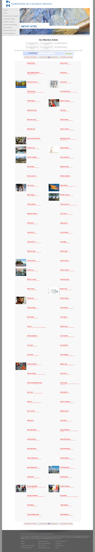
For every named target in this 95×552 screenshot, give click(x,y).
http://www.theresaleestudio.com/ (34, 242)
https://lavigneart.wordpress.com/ (34, 205)
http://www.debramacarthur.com (33, 430)
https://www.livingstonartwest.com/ (67, 336)
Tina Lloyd (30, 345)
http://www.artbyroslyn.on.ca (66, 289)
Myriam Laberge (64, 100)
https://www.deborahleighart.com (34, 252)
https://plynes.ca (30, 421)
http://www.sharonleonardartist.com (67, 271)
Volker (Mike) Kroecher (33, 72)
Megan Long (63, 364)
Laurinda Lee (30, 232)
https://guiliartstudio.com (32, 111)
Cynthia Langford (32, 157)
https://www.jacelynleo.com (33, 271)
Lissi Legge (63, 241)
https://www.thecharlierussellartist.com (35, 393)
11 (56, 57)
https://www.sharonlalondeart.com (67, 130)
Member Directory (9, 22)
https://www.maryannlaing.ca (33, 120)
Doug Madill (63, 495)
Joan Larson (30, 185)
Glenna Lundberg (65, 401)
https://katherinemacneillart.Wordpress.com (36, 496)
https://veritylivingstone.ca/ (32, 336)
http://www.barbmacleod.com (66, 477)
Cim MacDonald (31, 439)
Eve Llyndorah (64, 345)
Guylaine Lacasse (32, 110)
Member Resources (9, 30)
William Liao (30, 298)
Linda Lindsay (64, 307)
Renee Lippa (30, 317)
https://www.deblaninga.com (33, 167)
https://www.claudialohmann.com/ (34, 365)
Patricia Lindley (64, 298)
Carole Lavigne (31, 204)
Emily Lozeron (64, 392)
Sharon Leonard (64, 270)
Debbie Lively (64, 326)
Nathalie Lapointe (65, 176)
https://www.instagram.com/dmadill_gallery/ (69, 496)
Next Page (63, 57)
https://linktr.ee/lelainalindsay (33, 308)
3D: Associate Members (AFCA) (46, 47)
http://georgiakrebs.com (32, 64)
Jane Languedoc (64, 157)
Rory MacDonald (31, 448)
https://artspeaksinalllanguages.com (67, 355)
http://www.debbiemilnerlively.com (67, 327)
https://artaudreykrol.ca (65, 73)
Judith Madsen (64, 505)
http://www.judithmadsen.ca (66, 506)
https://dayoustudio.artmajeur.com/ (34, 402)
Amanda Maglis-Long (33, 514)
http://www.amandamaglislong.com (34, 515)
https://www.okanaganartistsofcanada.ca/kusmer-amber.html (35, 93)
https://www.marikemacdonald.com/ (67, 440)
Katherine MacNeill (32, 495)
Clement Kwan (31, 100)
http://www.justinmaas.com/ (66, 421)
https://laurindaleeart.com (32, 233)
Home (5, 10)
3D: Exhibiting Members (61, 47)
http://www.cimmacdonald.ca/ (33, 440)
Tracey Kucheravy (32, 82)
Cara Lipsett (63, 317)
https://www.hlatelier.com (32, 224)
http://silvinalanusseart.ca (32, 177)
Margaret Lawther (32, 213)
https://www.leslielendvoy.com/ (33, 261)
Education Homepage (10, 25)
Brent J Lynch (31, 411)
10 (54, 57)
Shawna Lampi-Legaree (33, 138)
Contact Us (58, 543)
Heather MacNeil (64, 486)
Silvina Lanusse (31, 176)
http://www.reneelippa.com (32, 318)
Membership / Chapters (10, 16)
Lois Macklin (30, 477)
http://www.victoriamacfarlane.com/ (34, 459)
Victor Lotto (63, 373)
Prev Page (33, 57)
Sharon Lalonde (64, 129)
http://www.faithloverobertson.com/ (34, 383)
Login (57, 547)
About (5, 13)
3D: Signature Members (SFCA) (32, 47)
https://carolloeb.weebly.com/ (33, 355)
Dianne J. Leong (31, 279)
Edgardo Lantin (64, 166)
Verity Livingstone (32, 336)
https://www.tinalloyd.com (32, 346)
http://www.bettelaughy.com (33, 195)
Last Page (69, 57)
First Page (27, 57)
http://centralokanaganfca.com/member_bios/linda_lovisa (69, 384)
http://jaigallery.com (64, 224)
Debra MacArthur (32, 430)
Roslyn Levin (63, 288)
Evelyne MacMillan (32, 486)
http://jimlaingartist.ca (64, 111)
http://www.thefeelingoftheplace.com (68, 186)
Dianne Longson (31, 373)
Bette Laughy (31, 194)
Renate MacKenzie (32, 467)
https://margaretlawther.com (33, 214)
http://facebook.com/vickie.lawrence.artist (68, 205)
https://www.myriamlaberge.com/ (67, 101)
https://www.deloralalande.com (66, 120)
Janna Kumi (63, 82)
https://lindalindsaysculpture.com (67, 308)
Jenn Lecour (63, 213)
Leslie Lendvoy (31, 260)
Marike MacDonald (65, 439)
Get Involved (7, 27)
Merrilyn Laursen (64, 194)
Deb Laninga (30, 166)
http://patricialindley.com (65, 299)
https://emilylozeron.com (65, 393)
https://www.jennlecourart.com (66, 214)
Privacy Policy (59, 545)
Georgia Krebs (31, 63)
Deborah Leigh (31, 251)
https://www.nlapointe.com (65, 177)
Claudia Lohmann (32, 364)
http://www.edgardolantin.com (66, 167)
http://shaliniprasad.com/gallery (66, 515)
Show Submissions (9, 33)
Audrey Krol (63, 72)
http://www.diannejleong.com (33, 280)
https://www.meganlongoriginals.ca (67, 365)
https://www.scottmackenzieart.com (67, 468)
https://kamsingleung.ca (65, 280)
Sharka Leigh (63, 251)
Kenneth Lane (31, 147)
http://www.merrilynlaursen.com (66, 195)
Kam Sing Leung (64, 279)
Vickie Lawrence (64, 204)
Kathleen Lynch (64, 411)
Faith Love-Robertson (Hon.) (34, 383)
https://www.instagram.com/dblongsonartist (36, 374)
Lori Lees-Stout (64, 232)
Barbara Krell (63, 63)
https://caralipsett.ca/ (64, 318)
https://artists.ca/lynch (64, 412)
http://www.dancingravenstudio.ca (34, 139)
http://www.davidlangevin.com (66, 148)
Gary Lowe (30, 392)
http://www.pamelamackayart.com (67, 459)
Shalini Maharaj (64, 514)
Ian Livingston (64, 336)
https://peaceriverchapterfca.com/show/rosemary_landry (68, 140)
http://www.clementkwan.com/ (33, 101)
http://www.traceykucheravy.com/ (34, 82)
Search (69, 53)
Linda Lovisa (63, 383)
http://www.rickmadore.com (33, 506)
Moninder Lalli (31, 129)
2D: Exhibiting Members (61, 43)
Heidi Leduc (30, 223)
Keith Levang (30, 288)
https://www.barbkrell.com (65, 64)
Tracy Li (29, 326)
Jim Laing (62, 110)
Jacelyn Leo (30, 270)
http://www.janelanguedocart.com (67, 158)
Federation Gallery (9, 19)
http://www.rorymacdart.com (33, 449)
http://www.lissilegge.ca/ (65, 242)
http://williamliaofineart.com (32, 299)
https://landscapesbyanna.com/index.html (68, 92)
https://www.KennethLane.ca (33, 148)
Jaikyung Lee (63, 223)
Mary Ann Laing (31, 119)
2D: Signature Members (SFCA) (32, 43)
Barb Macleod (64, 477)
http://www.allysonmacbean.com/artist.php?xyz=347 (69, 431)
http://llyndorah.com (64, 346)
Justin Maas (63, 420)
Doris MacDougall (65, 448)
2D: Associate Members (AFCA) (46, 43)
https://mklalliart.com (31, 130)
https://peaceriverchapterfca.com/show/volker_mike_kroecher (35, 74)
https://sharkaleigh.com (65, 252)
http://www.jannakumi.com (65, 82)
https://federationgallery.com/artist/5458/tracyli (36, 327)
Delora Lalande (64, 119)
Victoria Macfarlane (32, 458)
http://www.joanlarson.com (32, 186)
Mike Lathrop (63, 185)
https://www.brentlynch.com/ (33, 412)
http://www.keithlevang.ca (32, 289)
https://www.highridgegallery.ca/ (33, 477)
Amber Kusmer (31, 91)
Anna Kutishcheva (65, 91)
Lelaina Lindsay (31, 307)
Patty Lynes (30, 420)
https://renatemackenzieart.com (33, 468)
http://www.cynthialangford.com (33, 158)
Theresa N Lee (31, 241)
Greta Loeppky (64, 354)
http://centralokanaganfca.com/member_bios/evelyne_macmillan (36, 488)
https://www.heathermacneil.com (67, 487)
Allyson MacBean (65, 430)
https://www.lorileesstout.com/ (66, 233)
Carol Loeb (30, 354)
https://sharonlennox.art (65, 261)
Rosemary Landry (65, 138)
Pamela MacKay (64, 458)
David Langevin (64, 147)
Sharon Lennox (64, 260)
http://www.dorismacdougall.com (67, 449)
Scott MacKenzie (64, 467)
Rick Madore (30, 505)
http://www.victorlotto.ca (65, 374)
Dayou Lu (29, 401)
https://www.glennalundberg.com (67, 402)
